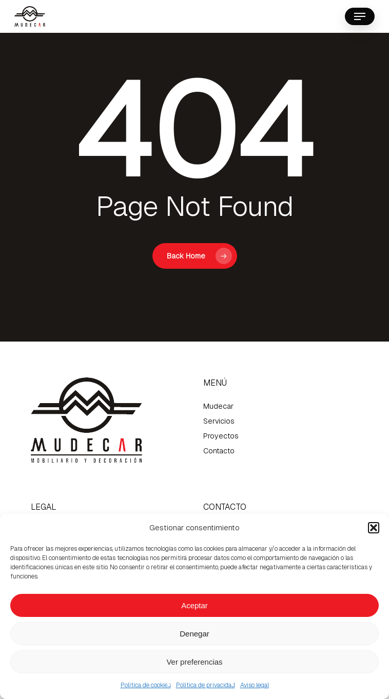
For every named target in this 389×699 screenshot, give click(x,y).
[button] (373, 528)
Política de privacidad (205, 685)
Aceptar (194, 605)
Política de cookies (146, 685)
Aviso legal (254, 685)
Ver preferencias (194, 661)
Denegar (194, 633)
